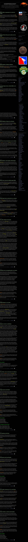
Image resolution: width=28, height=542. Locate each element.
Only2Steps (20, 171)
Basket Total (20, 99)
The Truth (20, 123)
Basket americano (21, 125)
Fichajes (20, 179)
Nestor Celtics (20, 148)
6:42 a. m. (8, 31)
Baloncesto (20, 100)
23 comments (12, 157)
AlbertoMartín (20, 158)
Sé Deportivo (20, 174)
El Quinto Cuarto (21, 106)
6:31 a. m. (8, 157)
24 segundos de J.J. (21, 142)
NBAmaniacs (21, 105)
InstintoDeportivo (21, 173)
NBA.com (20, 80)
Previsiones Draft (21, 85)
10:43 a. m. (8, 137)
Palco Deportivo (21, 127)
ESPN (19, 101)
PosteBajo (20, 97)
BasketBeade (20, 152)
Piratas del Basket (21, 128)
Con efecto (20, 178)
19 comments (12, 368)
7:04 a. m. (8, 82)
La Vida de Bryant (21, 107)
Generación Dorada (21, 183)
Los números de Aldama (22, 83)
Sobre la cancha (21, 150)
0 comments (12, 320)
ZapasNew (20, 177)
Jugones (20, 119)
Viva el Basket (20, 141)
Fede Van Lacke (21, 185)
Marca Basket (20, 78)
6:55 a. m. (8, 508)
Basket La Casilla (21, 149)
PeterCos (20, 40)
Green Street (20, 182)
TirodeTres (20, 157)
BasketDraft (20, 121)
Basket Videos (20, 184)
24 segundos (20, 144)
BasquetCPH (20, 154)
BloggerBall (20, 175)
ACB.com (20, 79)
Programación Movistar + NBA (22, 82)
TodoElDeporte (20, 159)
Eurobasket (20, 86)
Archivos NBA (20, 181)
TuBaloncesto (20, 186)
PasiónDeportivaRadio (21, 188)
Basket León (20, 189)
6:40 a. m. (8, 386)
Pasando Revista (21, 130)
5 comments (11, 216)
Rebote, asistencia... (21, 147)
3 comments (12, 137)
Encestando (20, 140)
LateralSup (20, 155)
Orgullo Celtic (21, 120)
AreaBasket (20, 156)
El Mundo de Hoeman (21, 151)
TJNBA (19, 153)
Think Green (20, 180)
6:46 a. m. (8, 216)
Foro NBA (20, 129)
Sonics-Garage (21, 108)
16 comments (12, 31)
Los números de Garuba (22, 84)
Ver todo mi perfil (21, 21)
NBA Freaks (20, 172)
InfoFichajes (20, 176)
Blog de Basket (21, 126)
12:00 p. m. (8, 320)
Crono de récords (21, 146)
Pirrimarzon (20, 124)
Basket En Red (20, 98)
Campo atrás (20, 143)
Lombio (19, 170)
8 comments (11, 82)
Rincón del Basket (21, 145)
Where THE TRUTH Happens (23, 122)
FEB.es (19, 81)
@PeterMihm (20, 36)
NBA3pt (20, 187)
